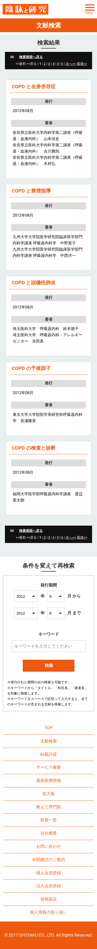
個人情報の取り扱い (48, 912)
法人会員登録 (48, 885)
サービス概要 (48, 767)
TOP (48, 727)
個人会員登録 (48, 872)
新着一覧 (48, 819)
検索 (49, 665)
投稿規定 (48, 899)
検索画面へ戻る (31, 57)
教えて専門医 (48, 806)
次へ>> (71, 64)
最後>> (82, 64)
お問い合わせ (48, 846)
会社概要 (48, 833)
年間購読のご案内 (48, 859)
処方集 (48, 793)
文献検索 (48, 741)
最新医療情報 (48, 780)
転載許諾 (48, 754)
